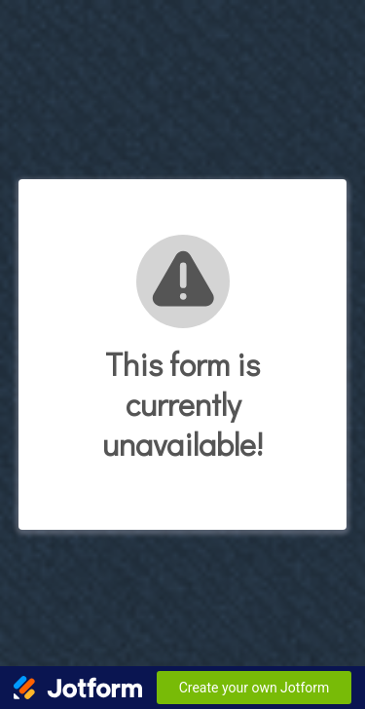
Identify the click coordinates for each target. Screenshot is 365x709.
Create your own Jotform (254, 687)
